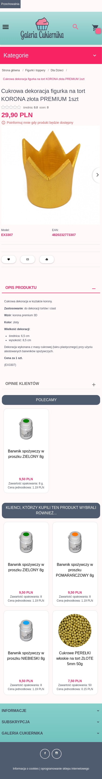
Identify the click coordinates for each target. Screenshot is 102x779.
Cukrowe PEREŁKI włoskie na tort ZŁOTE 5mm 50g (74, 658)
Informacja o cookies (26, 768)
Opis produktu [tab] (20, 288)
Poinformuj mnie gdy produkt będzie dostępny (40, 122)
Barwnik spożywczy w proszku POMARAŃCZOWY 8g (75, 570)
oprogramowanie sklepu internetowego (65, 768)
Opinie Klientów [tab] (22, 384)
